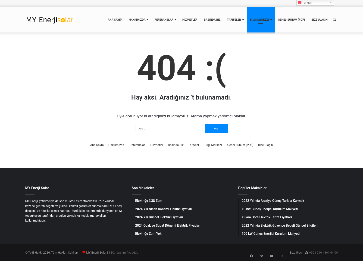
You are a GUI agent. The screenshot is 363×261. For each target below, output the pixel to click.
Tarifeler (234, 19)
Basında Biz (212, 19)
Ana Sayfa (115, 19)
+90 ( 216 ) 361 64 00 (323, 252)
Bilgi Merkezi (259, 19)
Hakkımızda (137, 19)
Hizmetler (189, 19)
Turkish (305, 3)
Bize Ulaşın (319, 19)
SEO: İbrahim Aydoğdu (123, 252)
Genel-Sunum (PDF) (291, 19)
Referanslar (163, 19)
